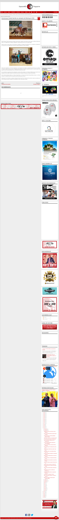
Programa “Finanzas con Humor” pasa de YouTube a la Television (48, 390)
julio (44, 483)
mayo (45, 485)
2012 (44, 491)
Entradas (44, 317)
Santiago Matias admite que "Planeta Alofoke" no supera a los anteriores (51, 355)
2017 (44, 423)
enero (45, 490)
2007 (44, 497)
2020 (44, 419)
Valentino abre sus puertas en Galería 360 (50, 464)
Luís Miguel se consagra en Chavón (49, 474)
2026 (44, 412)
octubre (45, 479)
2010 (44, 493)
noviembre (45, 430)
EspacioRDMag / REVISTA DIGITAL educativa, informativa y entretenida (16, 518)
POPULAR (5, 12)
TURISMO (26, 12)
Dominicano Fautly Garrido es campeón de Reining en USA (17, 18)
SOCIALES (22, 12)
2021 (44, 418)
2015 (44, 425)
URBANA (9, 12)
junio (45, 484)
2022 (44, 417)
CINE (29, 12)
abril (45, 486)
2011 (44, 492)
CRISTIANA (18, 12)
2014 (44, 426)
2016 (44, 424)
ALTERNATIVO (13, 12)
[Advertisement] (49, 221)
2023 (44, 416)
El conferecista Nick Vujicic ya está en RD (50, 439)
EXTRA (2, 12)
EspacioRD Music (44, 384)
